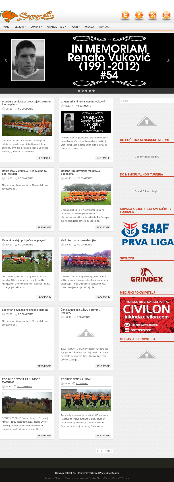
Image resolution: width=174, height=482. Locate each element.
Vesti (76, 25)
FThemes (59, 478)
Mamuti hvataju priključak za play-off (24, 240)
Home (6, 27)
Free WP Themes (121, 478)
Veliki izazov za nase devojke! (79, 240)
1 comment (82, 383)
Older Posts (104, 451)
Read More (44, 158)
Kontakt (104, 27)
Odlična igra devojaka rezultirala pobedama (80, 172)
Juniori (38, 25)
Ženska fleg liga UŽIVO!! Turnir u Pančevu (80, 311)
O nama (89, 27)
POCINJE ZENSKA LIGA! (76, 379)
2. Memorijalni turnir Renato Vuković (83, 101)
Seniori (21, 25)
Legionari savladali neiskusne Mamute (25, 309)
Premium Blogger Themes (100, 478)
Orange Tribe (58, 25)
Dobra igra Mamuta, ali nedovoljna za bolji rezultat (24, 172)
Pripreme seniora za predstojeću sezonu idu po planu (26, 103)
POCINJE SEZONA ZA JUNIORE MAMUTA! (21, 381)
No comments (25, 109)
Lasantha (82, 478)
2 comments (83, 317)
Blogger (115, 473)
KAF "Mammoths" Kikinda (85, 473)
